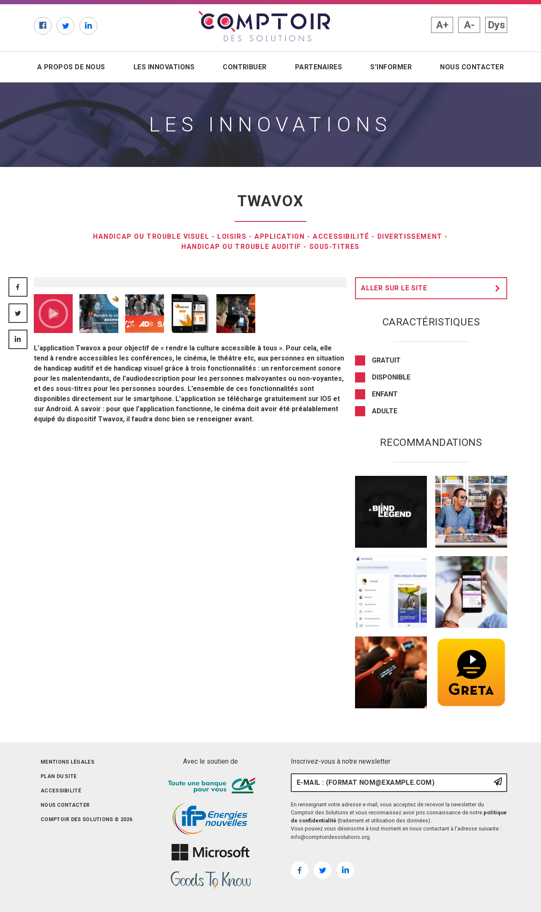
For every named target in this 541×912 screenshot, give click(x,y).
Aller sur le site (433, 288)
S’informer (391, 67)
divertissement (412, 236)
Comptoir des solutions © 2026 (87, 819)
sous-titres (336, 247)
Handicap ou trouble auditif (241, 247)
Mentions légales (67, 762)
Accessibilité (343, 236)
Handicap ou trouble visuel (150, 236)
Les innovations (164, 67)
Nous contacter (472, 67)
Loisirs (232, 236)
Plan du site (59, 776)
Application (281, 236)
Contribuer (245, 67)
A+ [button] (442, 25)
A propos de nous (71, 67)
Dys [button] (496, 25)
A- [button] (469, 25)
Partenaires (318, 67)
